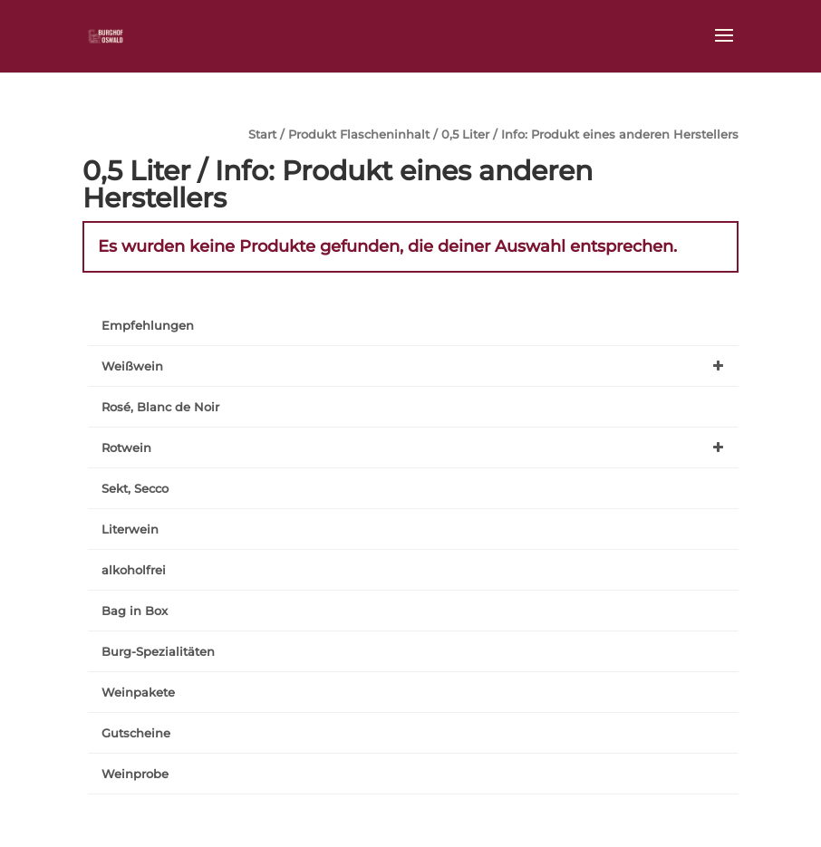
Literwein (130, 529)
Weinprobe (135, 773)
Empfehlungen (147, 325)
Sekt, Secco (135, 488)
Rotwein (415, 447)
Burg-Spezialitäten (158, 651)
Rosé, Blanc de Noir (160, 406)
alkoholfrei (133, 570)
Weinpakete (138, 692)
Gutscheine (135, 733)
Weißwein (415, 366)
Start (262, 134)
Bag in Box (134, 610)
